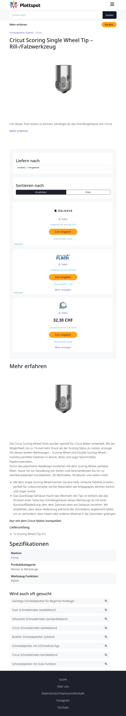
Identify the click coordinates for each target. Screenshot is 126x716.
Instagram (63, 700)
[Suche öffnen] (105, 5)
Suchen (109, 15)
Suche (63, 679)
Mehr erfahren (18, 24)
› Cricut (38, 32)
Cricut (15, 557)
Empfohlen (41, 192)
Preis (88, 192)
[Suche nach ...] (56, 15)
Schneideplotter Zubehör (22, 32)
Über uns (63, 686)
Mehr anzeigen (63, 289)
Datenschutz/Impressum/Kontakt (63, 693)
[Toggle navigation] (112, 4)
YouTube (62, 707)
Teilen (63, 219)
